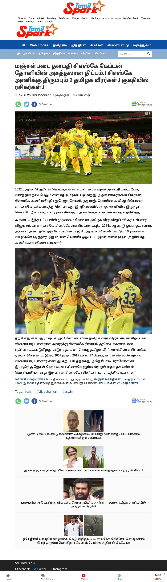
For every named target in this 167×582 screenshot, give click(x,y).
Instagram (58, 569)
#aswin (67, 391)
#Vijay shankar (46, 391)
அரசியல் (29, 53)
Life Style (95, 18)
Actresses (115, 18)
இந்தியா (78, 46)
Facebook (22, 569)
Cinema (22, 18)
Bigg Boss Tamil (130, 18)
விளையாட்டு (118, 46)
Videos (75, 18)
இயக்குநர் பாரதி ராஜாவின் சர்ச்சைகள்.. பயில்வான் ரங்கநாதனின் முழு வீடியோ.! (83, 470)
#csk (27, 391)
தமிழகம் (60, 46)
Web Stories (64, 18)
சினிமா (96, 46)
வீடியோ (86, 53)
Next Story (158, 576)
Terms (39, 21)
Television (146, 18)
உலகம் (73, 53)
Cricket (40, 18)
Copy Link (46, 104)
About (20, 21)
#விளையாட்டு (81, 95)
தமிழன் (64, 95)
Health (84, 18)
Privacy (30, 21)
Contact (49, 21)
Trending (51, 18)
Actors (105, 18)
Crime (31, 18)
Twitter (40, 569)
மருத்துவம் (142, 46)
